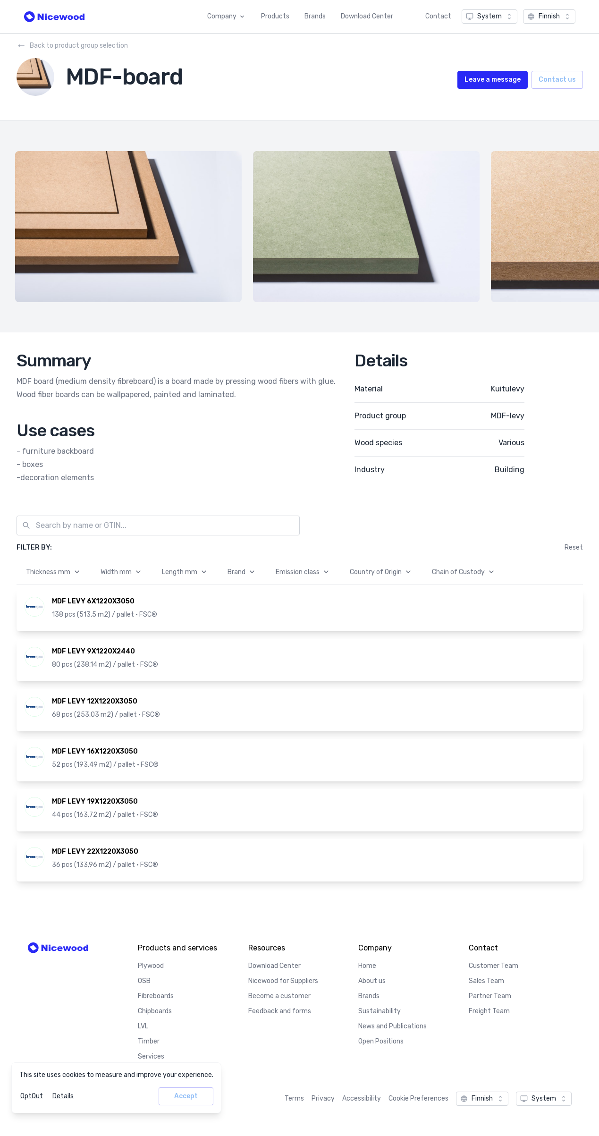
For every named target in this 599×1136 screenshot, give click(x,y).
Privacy (323, 1098)
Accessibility (361, 1098)
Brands (315, 16)
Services (151, 1056)
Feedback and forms (279, 1011)
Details (63, 1096)
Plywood (151, 966)
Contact (438, 16)
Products (275, 16)
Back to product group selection (72, 46)
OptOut (31, 1096)
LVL (143, 1026)
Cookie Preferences (418, 1098)
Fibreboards (156, 996)
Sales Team (486, 981)
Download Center (367, 16)
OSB (144, 981)
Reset (574, 547)
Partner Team (490, 996)
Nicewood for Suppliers (283, 981)
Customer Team (493, 966)
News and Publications (392, 1026)
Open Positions (381, 1041)
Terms (294, 1098)
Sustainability (379, 1011)
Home (367, 966)
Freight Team (489, 1011)
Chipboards (155, 1011)
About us (372, 981)
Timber (149, 1041)
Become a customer (279, 996)
